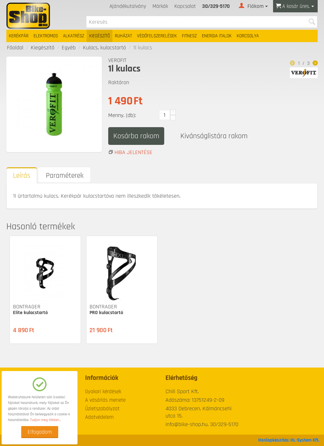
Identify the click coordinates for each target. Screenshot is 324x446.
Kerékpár (18, 36)
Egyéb (69, 47)
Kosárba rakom (136, 136)
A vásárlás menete (105, 400)
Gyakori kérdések (103, 391)
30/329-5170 (216, 6)
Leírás (21, 175)
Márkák (160, 6)
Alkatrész (73, 36)
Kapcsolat (185, 6)
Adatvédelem (99, 417)
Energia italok (217, 36)
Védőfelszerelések (157, 36)
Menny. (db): (122, 115)
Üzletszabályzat (102, 408)
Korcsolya (248, 36)
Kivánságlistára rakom (213, 136)
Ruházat (123, 36)
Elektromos (46, 36)
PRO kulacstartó (106, 312)
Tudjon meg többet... (45, 420)
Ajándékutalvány (127, 6)
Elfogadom (40, 432)
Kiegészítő (99, 36)
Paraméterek (65, 175)
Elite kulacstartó (30, 312)
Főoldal (15, 47)
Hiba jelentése (134, 152)
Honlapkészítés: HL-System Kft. (288, 440)
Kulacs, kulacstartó (104, 47)
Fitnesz (189, 36)
